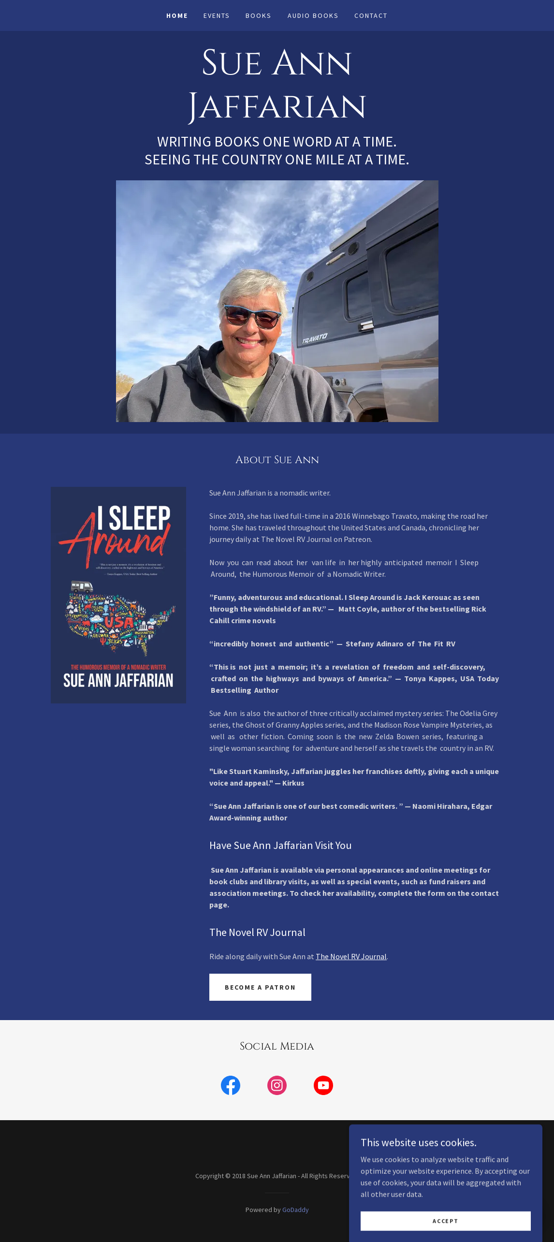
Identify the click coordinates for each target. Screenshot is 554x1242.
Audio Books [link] (313, 15)
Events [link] (217, 15)
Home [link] (177, 15)
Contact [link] (371, 15)
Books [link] (259, 15)
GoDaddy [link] (295, 1209)
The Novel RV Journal (351, 956)
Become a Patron (260, 987)
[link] (277, 114)
